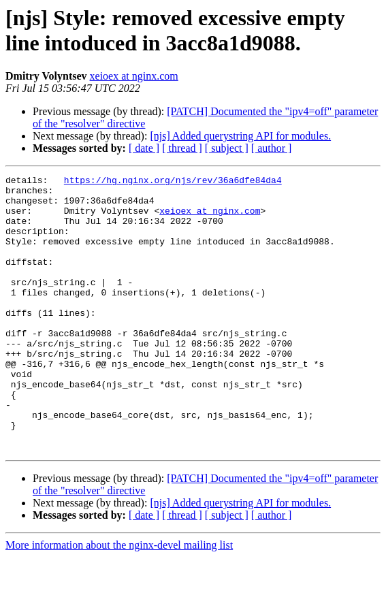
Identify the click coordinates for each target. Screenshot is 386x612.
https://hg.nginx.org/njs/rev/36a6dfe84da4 (173, 182)
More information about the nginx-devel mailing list (119, 600)
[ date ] (144, 148)
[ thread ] (182, 148)
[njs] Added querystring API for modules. (240, 136)
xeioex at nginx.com (134, 76)
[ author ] (271, 148)
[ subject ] (226, 148)
